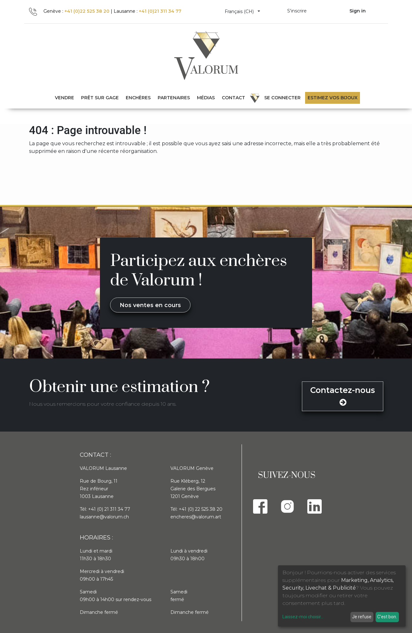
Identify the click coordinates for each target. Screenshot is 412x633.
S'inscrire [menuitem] (297, 11)
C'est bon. (387, 616)
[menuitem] (100, 98)
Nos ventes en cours (150, 305)
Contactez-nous (342, 395)
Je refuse (361, 616)
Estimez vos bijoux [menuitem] (332, 98)
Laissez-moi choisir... (303, 616)
